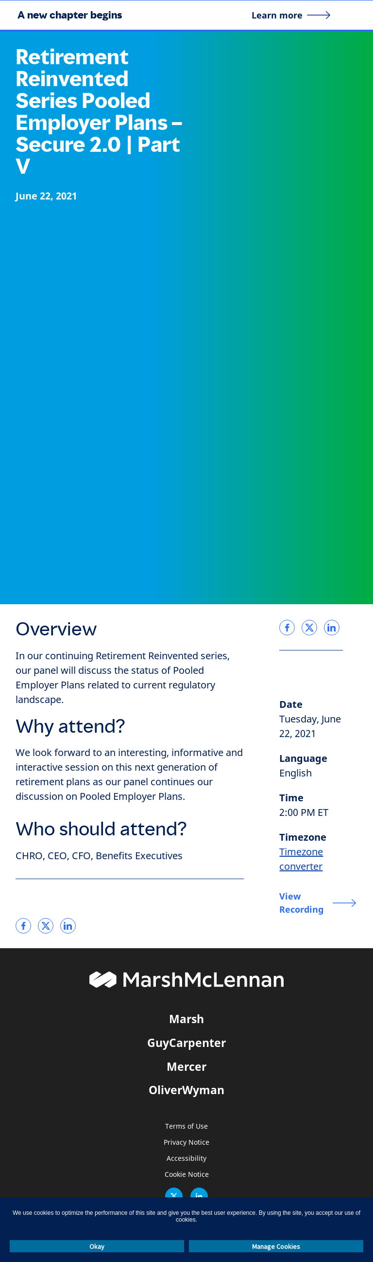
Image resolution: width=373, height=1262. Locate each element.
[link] (23, 926)
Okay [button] (96, 1246)
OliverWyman (186, 1090)
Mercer (186, 1066)
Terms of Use (186, 1126)
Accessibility (186, 1159)
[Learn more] (291, 15)
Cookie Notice (187, 1175)
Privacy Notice (186, 1142)
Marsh (186, 1019)
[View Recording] (317, 903)
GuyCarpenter (186, 1042)
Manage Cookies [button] (276, 1246)
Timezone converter (301, 859)
